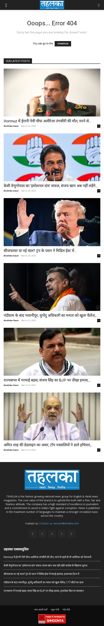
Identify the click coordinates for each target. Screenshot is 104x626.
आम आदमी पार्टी (40, 609)
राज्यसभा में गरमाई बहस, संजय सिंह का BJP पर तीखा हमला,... (47, 380)
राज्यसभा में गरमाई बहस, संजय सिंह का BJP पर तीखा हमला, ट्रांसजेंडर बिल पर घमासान (44, 590)
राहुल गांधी (55, 609)
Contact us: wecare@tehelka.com (59, 523)
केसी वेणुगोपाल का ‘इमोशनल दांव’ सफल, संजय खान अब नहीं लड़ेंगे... (51, 186)
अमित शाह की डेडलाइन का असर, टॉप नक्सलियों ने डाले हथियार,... (49, 445)
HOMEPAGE (62, 44)
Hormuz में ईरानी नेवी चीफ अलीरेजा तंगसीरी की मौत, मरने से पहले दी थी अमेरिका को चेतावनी (47, 557)
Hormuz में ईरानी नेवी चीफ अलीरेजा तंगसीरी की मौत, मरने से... (48, 121)
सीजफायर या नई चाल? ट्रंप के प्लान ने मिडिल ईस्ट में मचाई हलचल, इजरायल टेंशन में (41, 573)
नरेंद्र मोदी (66, 609)
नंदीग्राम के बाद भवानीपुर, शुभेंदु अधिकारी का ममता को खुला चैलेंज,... (51, 315)
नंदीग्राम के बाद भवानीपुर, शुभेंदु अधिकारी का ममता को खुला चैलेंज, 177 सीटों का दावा (44, 582)
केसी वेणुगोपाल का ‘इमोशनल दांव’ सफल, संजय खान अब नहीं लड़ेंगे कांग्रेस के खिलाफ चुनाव (45, 565)
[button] (6, 5)
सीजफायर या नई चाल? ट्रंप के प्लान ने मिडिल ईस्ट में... (40, 251)
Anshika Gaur (11, 126)
